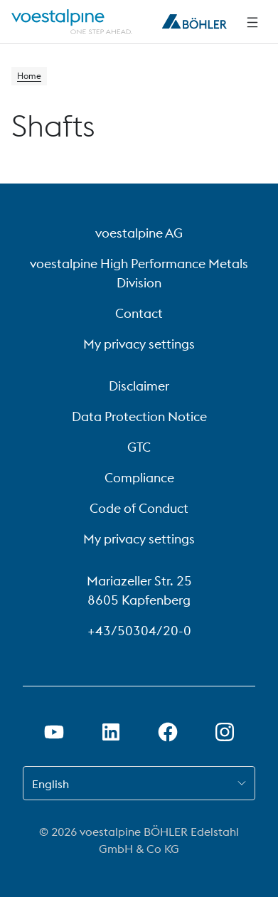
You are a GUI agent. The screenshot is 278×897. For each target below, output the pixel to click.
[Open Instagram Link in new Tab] (224, 732)
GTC (139, 447)
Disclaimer (139, 386)
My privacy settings (139, 344)
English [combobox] (50, 784)
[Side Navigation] (252, 22)
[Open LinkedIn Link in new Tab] (111, 732)
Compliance (139, 477)
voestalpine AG (139, 233)
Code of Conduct (139, 508)
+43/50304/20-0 (139, 630)
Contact (139, 313)
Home (29, 75)
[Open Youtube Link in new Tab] (54, 732)
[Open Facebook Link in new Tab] (167, 732)
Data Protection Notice (139, 416)
